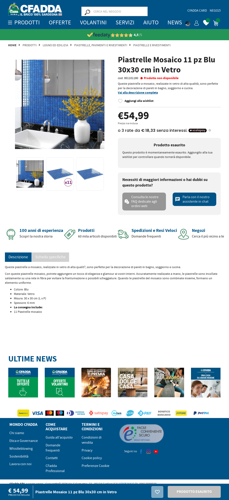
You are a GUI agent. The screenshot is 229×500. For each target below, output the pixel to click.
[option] (59, 104)
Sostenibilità (18, 456)
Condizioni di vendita (92, 440)
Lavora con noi (20, 464)
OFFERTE (60, 22)
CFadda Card (197, 10)
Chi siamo (16, 433)
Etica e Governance (23, 441)
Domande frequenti (53, 448)
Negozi (215, 10)
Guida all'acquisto (59, 437)
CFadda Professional (55, 468)
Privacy (87, 450)
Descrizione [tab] (18, 257)
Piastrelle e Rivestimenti (152, 45)
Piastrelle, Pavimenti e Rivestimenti (100, 45)
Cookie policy (92, 458)
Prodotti (30, 45)
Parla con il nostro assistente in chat (192, 199)
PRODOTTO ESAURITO (194, 491)
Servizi (125, 22)
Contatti (52, 458)
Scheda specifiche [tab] (50, 257)
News (175, 22)
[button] (192, 22)
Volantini (93, 22)
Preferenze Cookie (95, 466)
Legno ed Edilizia (55, 45)
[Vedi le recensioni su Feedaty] (114, 35)
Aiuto (151, 22)
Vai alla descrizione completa (138, 92)
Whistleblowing (21, 448)
